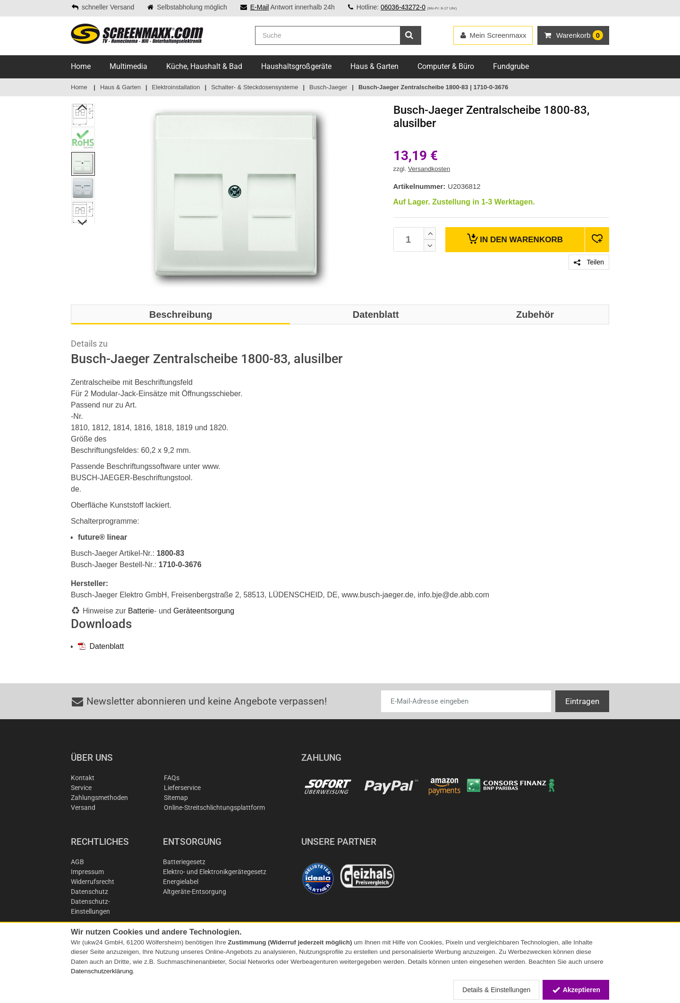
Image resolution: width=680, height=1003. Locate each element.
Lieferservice (182, 787)
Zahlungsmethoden (99, 797)
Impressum (87, 872)
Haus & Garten (374, 66)
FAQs (171, 778)
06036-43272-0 (403, 7)
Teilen (589, 262)
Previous (83, 106)
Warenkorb (515, 238)
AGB (77, 862)
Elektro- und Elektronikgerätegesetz (214, 872)
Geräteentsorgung (203, 611)
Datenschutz (89, 891)
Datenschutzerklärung (102, 971)
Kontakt (82, 778)
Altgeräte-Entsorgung (194, 891)
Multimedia (128, 66)
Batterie (141, 611)
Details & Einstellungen (496, 990)
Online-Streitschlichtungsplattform (214, 807)
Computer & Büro (445, 66)
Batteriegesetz (184, 862)
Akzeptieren (576, 989)
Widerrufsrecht (92, 881)
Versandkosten (429, 168)
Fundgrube (511, 66)
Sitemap (176, 797)
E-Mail (259, 7)
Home (81, 66)
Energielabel (180, 881)
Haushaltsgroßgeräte (296, 66)
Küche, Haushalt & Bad (204, 66)
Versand (83, 807)
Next (83, 222)
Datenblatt (101, 646)
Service (81, 787)
